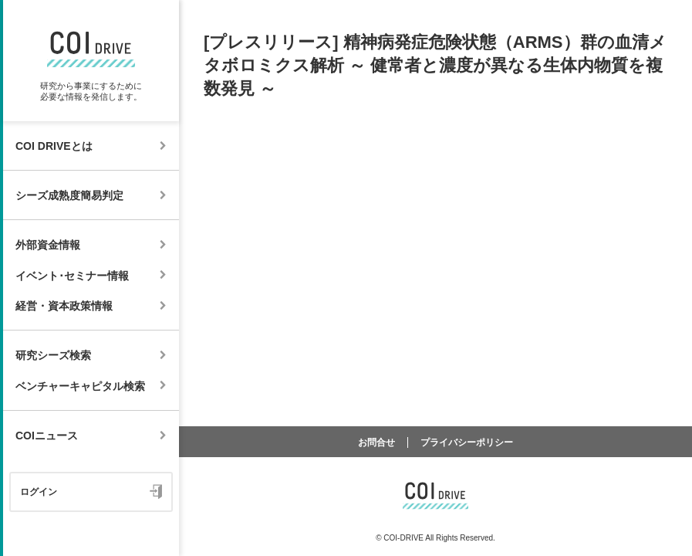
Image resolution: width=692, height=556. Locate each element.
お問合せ (376, 442)
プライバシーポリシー (466, 442)
